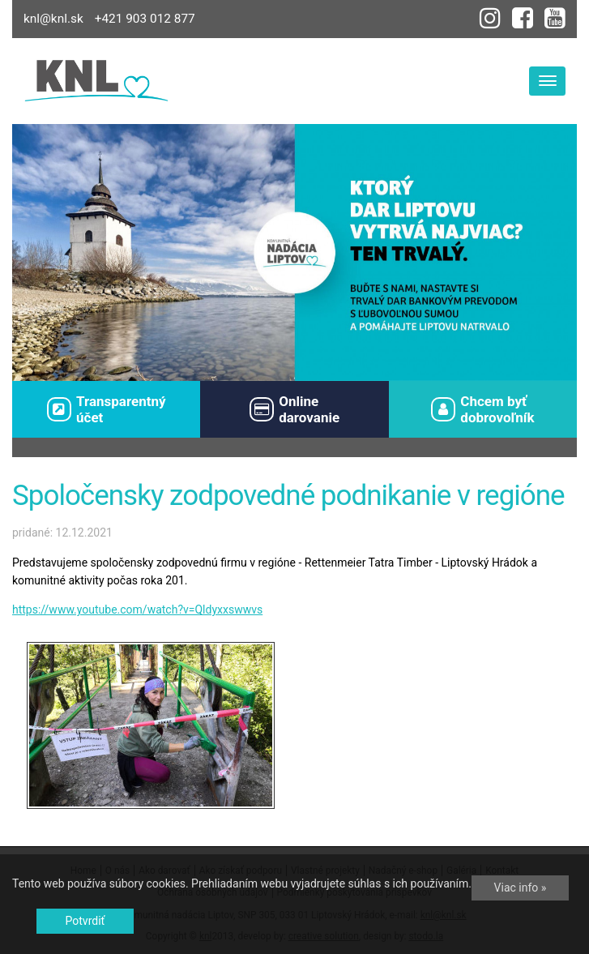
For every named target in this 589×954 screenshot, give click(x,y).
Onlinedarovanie (294, 409)
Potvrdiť (85, 920)
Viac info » (520, 887)
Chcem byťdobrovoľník (483, 409)
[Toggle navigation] (547, 81)
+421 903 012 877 (145, 18)
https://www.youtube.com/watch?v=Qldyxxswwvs (137, 609)
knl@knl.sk (53, 18)
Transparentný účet (106, 409)
